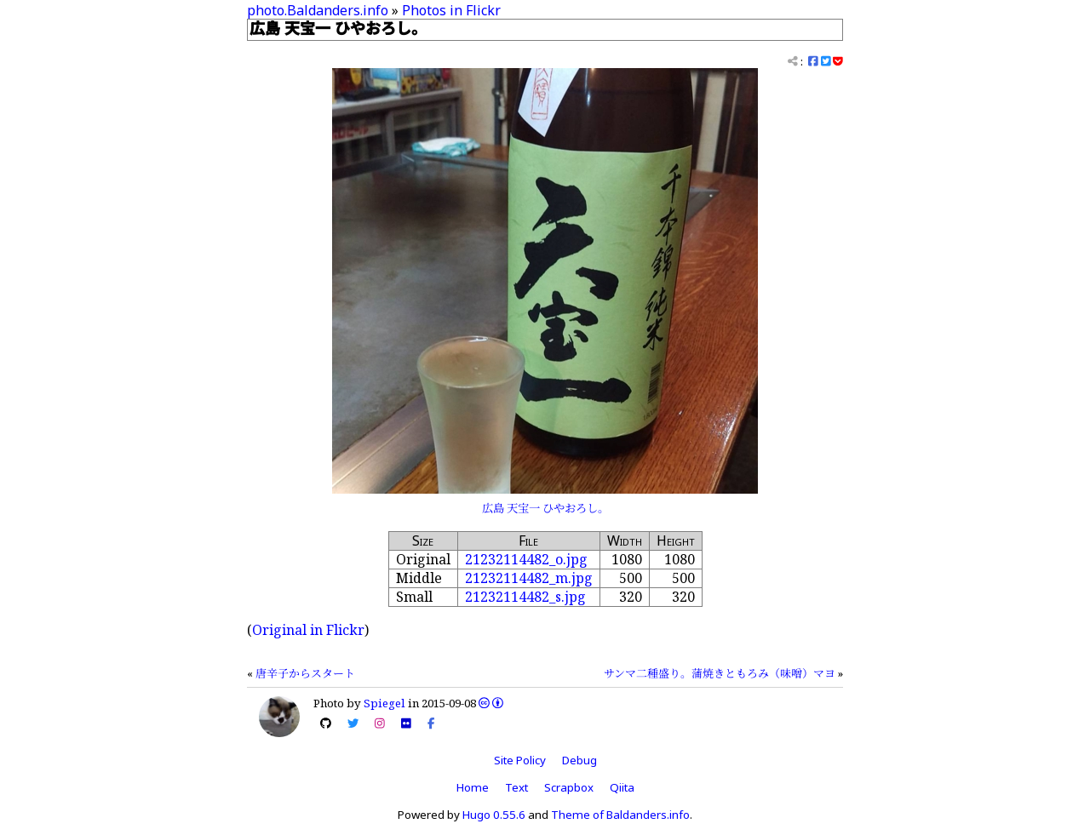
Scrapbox (569, 787)
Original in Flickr (308, 630)
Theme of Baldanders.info (620, 814)
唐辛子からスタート (305, 673)
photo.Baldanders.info (317, 10)
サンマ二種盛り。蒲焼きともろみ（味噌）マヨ (719, 673)
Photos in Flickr (451, 10)
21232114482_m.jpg (529, 578)
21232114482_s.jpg (525, 596)
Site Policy (520, 760)
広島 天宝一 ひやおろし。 (545, 508)
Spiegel (384, 703)
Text (516, 787)
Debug (579, 760)
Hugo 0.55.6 (493, 814)
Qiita (622, 787)
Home (472, 787)
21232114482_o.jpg (526, 559)
